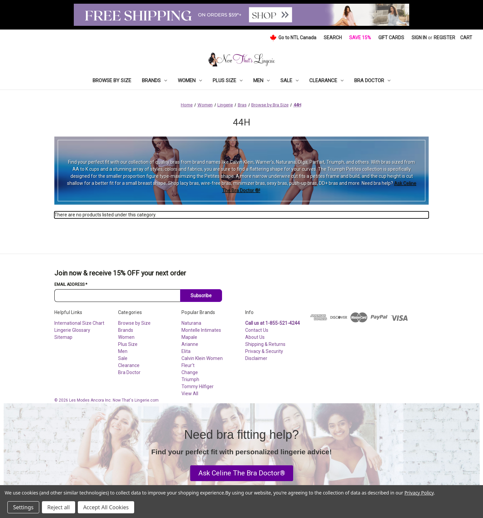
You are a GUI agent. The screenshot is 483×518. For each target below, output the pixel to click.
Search (333, 37)
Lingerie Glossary (72, 330)
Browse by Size (112, 80)
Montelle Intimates (201, 330)
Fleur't (188, 365)
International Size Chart (79, 323)
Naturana (191, 323)
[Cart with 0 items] (466, 38)
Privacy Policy (419, 492)
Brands (154, 80)
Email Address (70, 284)
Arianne (189, 344)
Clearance (326, 80)
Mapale (189, 337)
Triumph (190, 379)
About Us (255, 337)
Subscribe (201, 295)
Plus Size (228, 80)
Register (444, 37)
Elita (186, 351)
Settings (23, 507)
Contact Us (256, 330)
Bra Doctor (372, 80)
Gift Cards (391, 37)
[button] (241, 473)
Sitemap (63, 337)
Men (261, 80)
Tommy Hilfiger (197, 386)
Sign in (419, 37)
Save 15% (360, 37)
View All (189, 393)
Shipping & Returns (265, 344)
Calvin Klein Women (202, 358)
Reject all (58, 507)
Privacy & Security (264, 351)
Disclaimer (256, 358)
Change (189, 372)
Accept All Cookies (106, 507)
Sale (289, 80)
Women (190, 80)
